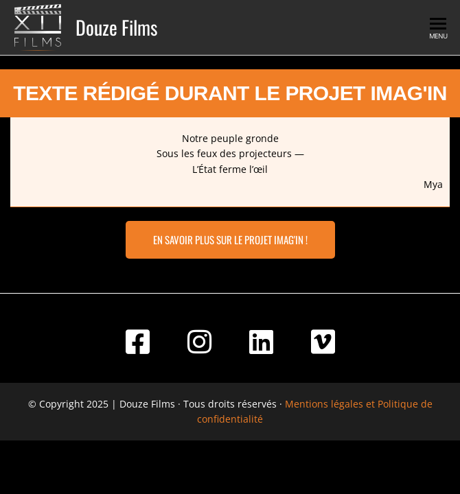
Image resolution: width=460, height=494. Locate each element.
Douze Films (116, 27)
